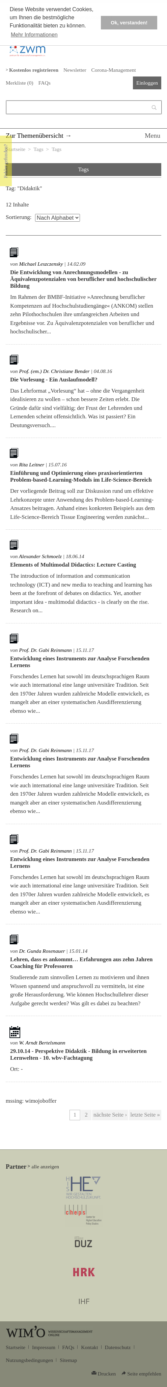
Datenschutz (118, 1347)
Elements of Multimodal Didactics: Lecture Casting (73, 565)
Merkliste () (19, 83)
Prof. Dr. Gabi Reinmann (45, 650)
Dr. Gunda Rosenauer (42, 951)
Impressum (43, 1347)
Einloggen (147, 83)
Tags (38, 149)
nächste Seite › (110, 1114)
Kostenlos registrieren (33, 70)
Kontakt (89, 1347)
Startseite (15, 149)
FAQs (44, 83)
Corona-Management (113, 70)
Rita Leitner (31, 464)
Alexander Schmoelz (40, 556)
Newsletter (74, 70)
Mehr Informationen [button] (34, 35)
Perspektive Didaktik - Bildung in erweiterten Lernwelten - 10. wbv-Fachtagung (78, 1054)
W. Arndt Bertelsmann (42, 1042)
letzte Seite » (145, 1114)
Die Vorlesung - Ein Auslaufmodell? (54, 379)
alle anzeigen (45, 1166)
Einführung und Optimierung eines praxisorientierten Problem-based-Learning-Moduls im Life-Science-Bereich (81, 476)
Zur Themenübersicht (34, 135)
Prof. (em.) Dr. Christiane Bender (54, 371)
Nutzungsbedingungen (29, 1360)
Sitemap (68, 1360)
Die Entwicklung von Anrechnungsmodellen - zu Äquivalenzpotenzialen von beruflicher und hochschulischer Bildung (83, 279)
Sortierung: (19, 217)
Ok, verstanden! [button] (129, 22)
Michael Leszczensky (41, 264)
